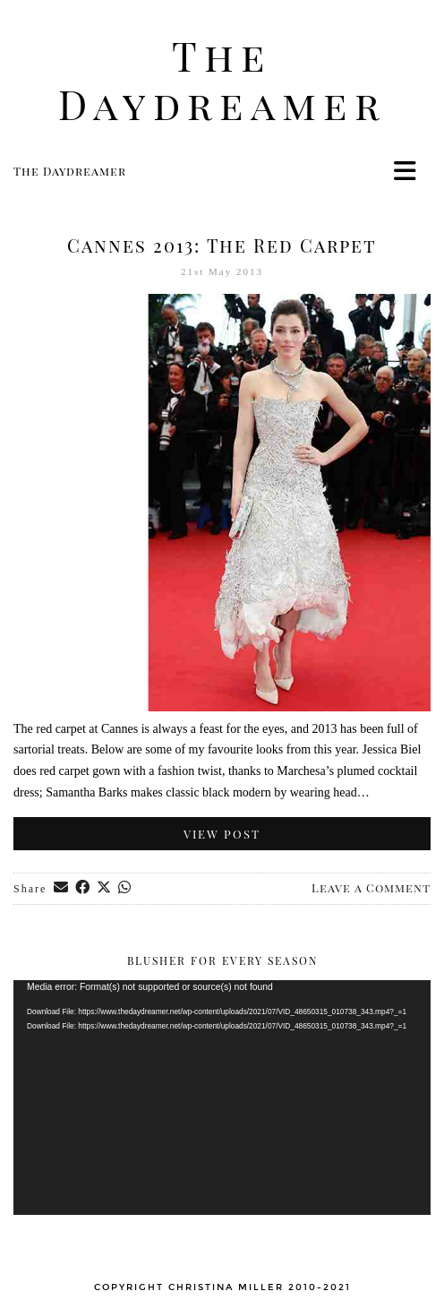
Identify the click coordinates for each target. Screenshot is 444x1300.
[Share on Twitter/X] (104, 889)
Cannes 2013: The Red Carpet (222, 245)
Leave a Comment (371, 887)
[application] (222, 1097)
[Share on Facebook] (83, 889)
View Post (222, 833)
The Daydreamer (222, 79)
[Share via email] (62, 889)
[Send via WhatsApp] (125, 889)
